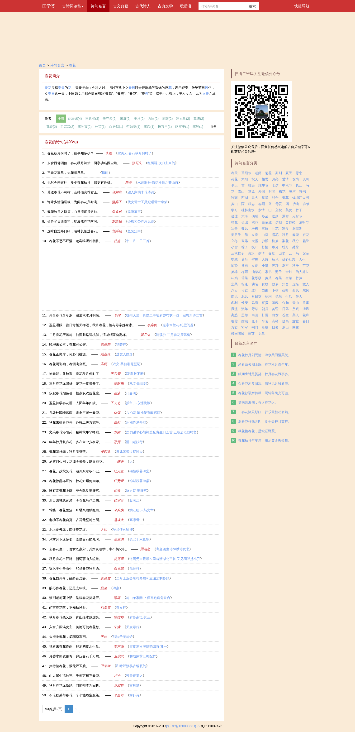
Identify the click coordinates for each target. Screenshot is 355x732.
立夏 (254, 266)
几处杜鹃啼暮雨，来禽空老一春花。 (75, 413)
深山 (285, 327)
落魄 (275, 303)
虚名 (295, 284)
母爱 (278, 204)
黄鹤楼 (290, 222)
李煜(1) (149, 127)
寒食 (285, 228)
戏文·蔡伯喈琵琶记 (126, 364)
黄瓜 (268, 278)
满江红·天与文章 (141, 510)
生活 (288, 296)
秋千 (295, 266)
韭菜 (234, 284)
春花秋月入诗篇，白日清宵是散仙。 (73, 212)
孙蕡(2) (51, 127)
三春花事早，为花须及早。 (67, 173)
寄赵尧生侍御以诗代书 (172, 549)
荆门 (254, 327)
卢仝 (117, 676)
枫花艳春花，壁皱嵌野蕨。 (258, 431)
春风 (244, 228)
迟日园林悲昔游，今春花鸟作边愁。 (75, 500)
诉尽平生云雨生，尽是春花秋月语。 (75, 568)
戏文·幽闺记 (138, 383)
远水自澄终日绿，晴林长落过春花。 (73, 231)
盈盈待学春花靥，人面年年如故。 (74, 403)
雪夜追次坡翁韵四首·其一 (148, 646)
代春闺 (131, 393)
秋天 (254, 179)
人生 (302, 259)
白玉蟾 (119, 568)
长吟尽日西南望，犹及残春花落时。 (73, 221)
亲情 (261, 210)
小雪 (234, 247)
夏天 (288, 173)
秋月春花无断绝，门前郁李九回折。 (75, 685)
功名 (254, 284)
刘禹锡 (117, 221)
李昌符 (119, 695)
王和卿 (115, 374)
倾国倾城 (237, 333)
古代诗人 (143, 6)
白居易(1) (116, 127)
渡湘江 (134, 500)
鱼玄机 (117, 212)
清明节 (304, 222)
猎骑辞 (121, 344)
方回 (117, 432)
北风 (244, 296)
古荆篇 (134, 685)
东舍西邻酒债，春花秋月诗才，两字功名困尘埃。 (83, 163)
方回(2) (153, 118)
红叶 (254, 290)
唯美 (251, 185)
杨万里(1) (165, 127)
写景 (234, 228)
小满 (265, 266)
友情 (295, 179)
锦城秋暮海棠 (139, 471)
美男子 (236, 235)
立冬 (234, 241)
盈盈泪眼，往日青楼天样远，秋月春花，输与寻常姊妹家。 (92, 325)
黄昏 (275, 309)
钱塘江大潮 (300, 198)
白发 (275, 315)
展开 (213, 126)
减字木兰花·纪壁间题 (178, 325)
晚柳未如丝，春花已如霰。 (69, 344)
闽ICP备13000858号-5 (182, 726)
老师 (258, 173)
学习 (234, 210)
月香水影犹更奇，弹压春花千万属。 (75, 656)
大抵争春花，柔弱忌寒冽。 (69, 637)
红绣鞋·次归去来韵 (161, 163)
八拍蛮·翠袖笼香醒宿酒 (143, 413)
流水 (251, 253)
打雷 (265, 315)
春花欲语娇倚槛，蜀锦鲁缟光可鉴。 (264, 393)
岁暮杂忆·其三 (139, 617)
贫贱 (295, 309)
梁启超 (145, 549)
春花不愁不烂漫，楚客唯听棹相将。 (75, 241)
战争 (275, 198)
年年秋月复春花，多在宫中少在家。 (75, 442)
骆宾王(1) (182, 127)
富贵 (265, 303)
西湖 (244, 198)
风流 (234, 309)
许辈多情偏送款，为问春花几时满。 (73, 202)
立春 (205, 94)
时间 (272, 191)
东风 (306, 290)
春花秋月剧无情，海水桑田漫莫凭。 (264, 355)
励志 (251, 204)
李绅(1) (198, 127)
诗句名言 (98, 6)
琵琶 (278, 296)
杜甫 (117, 241)
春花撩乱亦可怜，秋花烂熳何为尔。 (75, 481)
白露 (265, 235)
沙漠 (265, 241)
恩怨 (244, 315)
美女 (288, 210)
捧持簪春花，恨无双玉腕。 (69, 666)
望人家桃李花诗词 (141, 192)
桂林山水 (248, 210)
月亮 (275, 179)
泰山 (241, 191)
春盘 (271, 253)
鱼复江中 (134, 231)
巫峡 (265, 327)
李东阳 (119, 646)
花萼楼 (256, 278)
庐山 (296, 204)
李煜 (108, 153)
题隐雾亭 (134, 212)
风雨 (254, 303)
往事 (306, 303)
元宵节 (297, 216)
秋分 (295, 241)
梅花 (282, 191)
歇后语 (185, 6)
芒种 (275, 266)
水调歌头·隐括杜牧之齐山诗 (157, 182)
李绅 (117, 315)
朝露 (265, 309)
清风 (306, 309)
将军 (244, 327)
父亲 (306, 253)
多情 (261, 253)
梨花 (285, 241)
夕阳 (278, 222)
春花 (72, 65)
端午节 (263, 185)
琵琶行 (134, 568)
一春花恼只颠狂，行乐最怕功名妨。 (264, 412)
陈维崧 (119, 617)
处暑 (295, 247)
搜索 (252, 6)
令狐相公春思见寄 (141, 221)
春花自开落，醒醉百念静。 (69, 578)
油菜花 (256, 272)
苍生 (285, 315)
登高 (285, 321)
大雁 (265, 259)
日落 (285, 309)
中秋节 (287, 185)
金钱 (288, 272)
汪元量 (119, 471)
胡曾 (117, 491)
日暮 (275, 327)
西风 (295, 290)
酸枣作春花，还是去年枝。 (69, 588)
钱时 (117, 422)
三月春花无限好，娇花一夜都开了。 (75, 383)
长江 (299, 185)
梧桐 (268, 296)
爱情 (285, 179)
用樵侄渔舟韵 (136, 422)
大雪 (254, 241)
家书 (268, 272)
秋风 (275, 259)
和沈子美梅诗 (123, 637)
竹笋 (299, 278)
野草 (254, 309)
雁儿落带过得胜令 (129, 452)
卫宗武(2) (67, 127)
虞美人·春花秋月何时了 (135, 153)
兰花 (275, 228)
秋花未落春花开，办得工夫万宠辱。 (75, 422)
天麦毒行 (132, 627)
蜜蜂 (254, 259)
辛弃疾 (152, 325)
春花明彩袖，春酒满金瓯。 (69, 364)
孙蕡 (117, 442)
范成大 (119, 520)
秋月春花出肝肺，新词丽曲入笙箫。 (75, 559)
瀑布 (285, 216)
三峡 (265, 228)
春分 (275, 247)
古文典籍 (120, 6)
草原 (251, 191)
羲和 (306, 315)
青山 (295, 303)
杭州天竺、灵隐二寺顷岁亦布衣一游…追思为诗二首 (164, 315)
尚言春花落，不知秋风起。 (69, 607)
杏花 (306, 235)
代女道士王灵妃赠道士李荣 (147, 202)
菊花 (268, 173)
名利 (234, 303)
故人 (306, 284)
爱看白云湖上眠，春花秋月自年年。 (264, 364)
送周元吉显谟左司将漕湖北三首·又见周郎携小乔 (164, 559)
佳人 (299, 296)
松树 (254, 228)
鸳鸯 (295, 321)
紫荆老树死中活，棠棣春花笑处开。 (75, 598)
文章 (261, 333)
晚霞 (234, 321)
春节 (306, 204)
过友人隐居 (124, 354)
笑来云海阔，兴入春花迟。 (258, 402)
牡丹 (285, 247)
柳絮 (275, 241)
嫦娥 (244, 321)
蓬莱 (251, 333)
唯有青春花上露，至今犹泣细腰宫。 (75, 491)
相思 (265, 179)
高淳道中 (136, 520)
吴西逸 (105, 452)
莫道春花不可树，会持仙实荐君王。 (73, 192)
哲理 (234, 216)
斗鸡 (234, 278)
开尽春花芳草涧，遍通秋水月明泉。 (75, 315)
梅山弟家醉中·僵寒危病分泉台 (148, 598)
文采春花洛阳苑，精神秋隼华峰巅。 (75, 432)
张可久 (137, 163)
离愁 (234, 315)
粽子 (244, 247)
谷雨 (244, 266)
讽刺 (306, 179)
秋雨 (234, 198)
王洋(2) (139, 118)
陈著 (120, 461)
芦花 (306, 266)
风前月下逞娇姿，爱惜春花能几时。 (75, 539)
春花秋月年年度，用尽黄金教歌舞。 (264, 440)
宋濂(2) (125, 118)
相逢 (244, 284)
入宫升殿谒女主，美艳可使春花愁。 (75, 627)
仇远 (117, 413)
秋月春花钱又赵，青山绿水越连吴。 (75, 617)
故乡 (275, 284)
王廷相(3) (92, 118)
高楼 (275, 321)
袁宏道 (119, 685)
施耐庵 (119, 383)
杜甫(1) (100, 127)
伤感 (254, 216)
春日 (131, 88)
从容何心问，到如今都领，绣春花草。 (77, 461)
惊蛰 (234, 266)
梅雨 (244, 272)
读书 (302, 191)
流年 (244, 309)
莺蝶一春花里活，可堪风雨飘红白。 (75, 510)
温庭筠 (105, 344)
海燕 (116, 588)
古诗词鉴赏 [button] (73, 6)
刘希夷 (105, 607)
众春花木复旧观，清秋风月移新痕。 (264, 383)
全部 (61, 118)
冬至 (265, 216)
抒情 (265, 247)
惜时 (105, 173)
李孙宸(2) (85, 127)
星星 (265, 198)
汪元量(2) (183, 118)
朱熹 (128, 182)
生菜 (288, 278)
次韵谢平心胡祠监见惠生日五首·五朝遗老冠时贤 (161, 432)
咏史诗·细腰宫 (136, 491)
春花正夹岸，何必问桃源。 (69, 354)
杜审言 (119, 500)
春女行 (121, 607)
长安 (244, 303)
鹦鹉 (234, 259)
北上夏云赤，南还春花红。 (69, 529)
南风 (234, 296)
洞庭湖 (297, 228)
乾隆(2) (199, 118)
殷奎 (103, 588)
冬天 (234, 185)
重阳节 (246, 173)
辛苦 (265, 321)
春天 (61, 88)
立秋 (278, 210)
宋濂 (117, 627)
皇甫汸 (119, 539)
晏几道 (145, 335)
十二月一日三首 (137, 241)
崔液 (117, 393)
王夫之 (115, 403)
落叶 (285, 290)
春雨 (261, 204)
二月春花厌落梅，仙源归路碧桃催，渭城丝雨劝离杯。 (89, 335)
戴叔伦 (105, 354)
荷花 (234, 179)
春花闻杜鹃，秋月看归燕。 (69, 452)
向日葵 (256, 296)
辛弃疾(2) (110, 118)
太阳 (244, 179)
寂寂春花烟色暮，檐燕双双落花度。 (75, 393)
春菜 (278, 278)
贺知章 (117, 192)
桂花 (234, 222)
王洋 (103, 637)
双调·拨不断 (135, 374)
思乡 (254, 198)
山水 (282, 253)
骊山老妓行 (134, 442)
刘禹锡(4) (75, 118)
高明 (103, 364)
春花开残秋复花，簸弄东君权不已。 (75, 471)
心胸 (285, 303)
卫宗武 (119, 656)
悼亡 (244, 290)
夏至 (285, 266)
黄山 (234, 204)
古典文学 (165, 6)
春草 (285, 198)
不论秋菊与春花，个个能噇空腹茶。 (75, 695)
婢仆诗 (134, 695)
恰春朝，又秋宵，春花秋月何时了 (74, 374)
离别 (278, 173)
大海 (244, 216)
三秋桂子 (237, 253)
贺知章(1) (133, 127)
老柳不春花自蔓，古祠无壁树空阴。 (75, 520)
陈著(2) (167, 118)
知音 (285, 284)
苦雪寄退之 (134, 676)
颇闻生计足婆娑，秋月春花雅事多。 (264, 374)
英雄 (234, 272)
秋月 (285, 235)
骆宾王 (117, 202)
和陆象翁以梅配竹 (142, 656)
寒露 (244, 241)
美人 (295, 315)
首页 (42, 65)
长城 (244, 222)
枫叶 (254, 247)
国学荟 (48, 6)
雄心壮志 (288, 259)
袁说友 (105, 578)
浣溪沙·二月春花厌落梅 (173, 335)
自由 (265, 290)
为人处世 (302, 272)
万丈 (234, 327)
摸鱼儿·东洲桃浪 (138, 403)
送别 (275, 216)
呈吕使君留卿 (123, 529)
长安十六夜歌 (139, 539)
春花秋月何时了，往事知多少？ (70, 153)
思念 (299, 173)
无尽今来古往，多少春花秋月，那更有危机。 (80, 182)
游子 (278, 272)
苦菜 (244, 278)
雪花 (275, 235)
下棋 (275, 290)
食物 (265, 284)
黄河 (292, 191)
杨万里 (119, 559)
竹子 (299, 210)
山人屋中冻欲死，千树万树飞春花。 (75, 676)
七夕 (275, 185)
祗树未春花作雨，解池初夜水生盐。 (75, 646)
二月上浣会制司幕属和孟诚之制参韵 (142, 578)
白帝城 (267, 222)
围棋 (295, 327)
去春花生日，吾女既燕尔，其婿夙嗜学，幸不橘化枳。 (89, 549)
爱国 (261, 191)
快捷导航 (301, 6)
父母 (244, 259)
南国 (254, 315)
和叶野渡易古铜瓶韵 (131, 666)
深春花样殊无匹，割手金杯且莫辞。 (264, 421)
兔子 (254, 321)
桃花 (254, 222)
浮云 (234, 290)
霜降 (306, 241)
